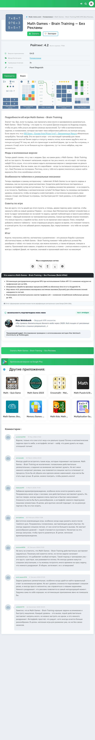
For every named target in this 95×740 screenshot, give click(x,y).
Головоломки (35, 58)
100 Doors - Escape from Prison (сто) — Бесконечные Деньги (50, 134)
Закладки (50, 34)
